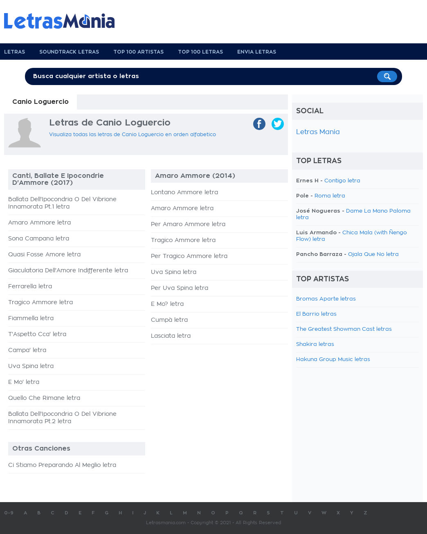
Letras (14, 51)
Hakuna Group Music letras (333, 359)
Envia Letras (256, 51)
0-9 (8, 513)
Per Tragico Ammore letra (189, 256)
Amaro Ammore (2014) (195, 176)
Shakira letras (315, 344)
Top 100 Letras (200, 51)
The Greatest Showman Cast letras (344, 329)
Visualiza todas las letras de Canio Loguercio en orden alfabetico (132, 134)
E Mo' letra (23, 382)
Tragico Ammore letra (40, 302)
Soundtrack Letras (69, 51)
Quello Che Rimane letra (44, 398)
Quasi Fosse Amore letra (44, 255)
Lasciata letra (171, 336)
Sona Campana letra (38, 239)
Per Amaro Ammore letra (188, 224)
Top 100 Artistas (138, 51)
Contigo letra (342, 181)
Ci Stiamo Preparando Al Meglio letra (62, 465)
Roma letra (330, 196)
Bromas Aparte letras (326, 299)
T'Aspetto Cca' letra (37, 334)
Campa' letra (27, 350)
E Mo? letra (167, 304)
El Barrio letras (316, 314)
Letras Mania (318, 132)
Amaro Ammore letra (39, 223)
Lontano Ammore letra (184, 192)
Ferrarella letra (30, 286)
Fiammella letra (31, 318)
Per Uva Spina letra (179, 288)
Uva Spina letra (31, 366)
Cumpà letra (169, 320)
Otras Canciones (41, 448)
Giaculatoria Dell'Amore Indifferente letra (68, 271)
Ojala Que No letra (373, 254)
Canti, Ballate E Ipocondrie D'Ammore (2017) (58, 179)
